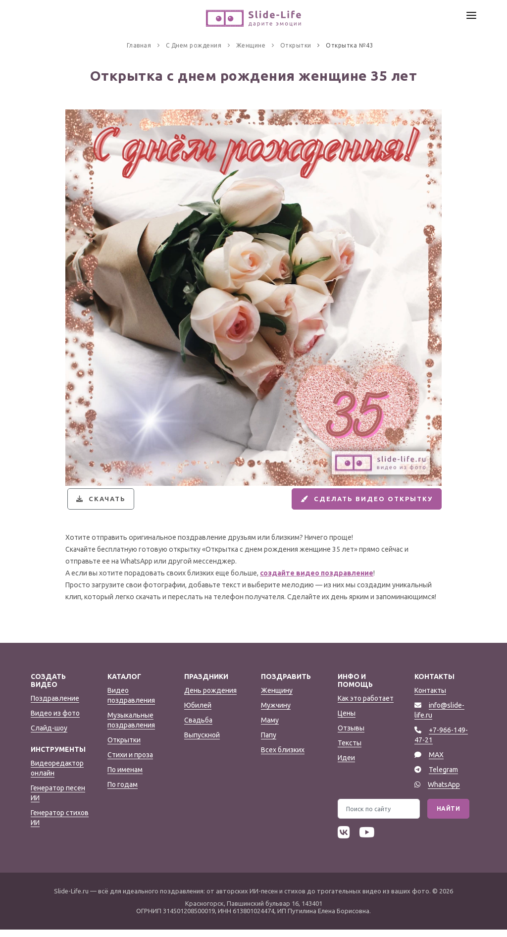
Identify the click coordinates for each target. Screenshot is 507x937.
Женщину (277, 698)
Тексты (349, 750)
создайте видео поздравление (316, 580)
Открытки (124, 747)
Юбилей (197, 713)
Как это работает (366, 706)
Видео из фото (55, 721)
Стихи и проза (130, 762)
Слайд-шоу (49, 735)
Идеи (346, 765)
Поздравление (55, 706)
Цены (346, 721)
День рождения (210, 698)
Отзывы (351, 735)
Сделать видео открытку (360, 503)
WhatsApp (444, 792)
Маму (270, 727)
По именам (125, 777)
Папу (268, 742)
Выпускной (202, 742)
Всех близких (282, 757)
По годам (122, 792)
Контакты (430, 698)
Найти (448, 816)
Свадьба (198, 727)
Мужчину (276, 713)
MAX (436, 762)
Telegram (443, 777)
